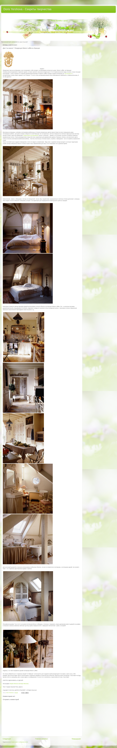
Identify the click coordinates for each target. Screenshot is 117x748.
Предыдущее (76, 739)
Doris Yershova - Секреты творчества (27, 9)
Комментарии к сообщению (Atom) (19, 742)
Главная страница (41, 739)
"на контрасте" (68, 73)
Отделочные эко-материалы (31, 135)
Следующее (7, 739)
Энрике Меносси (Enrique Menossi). (19, 683)
